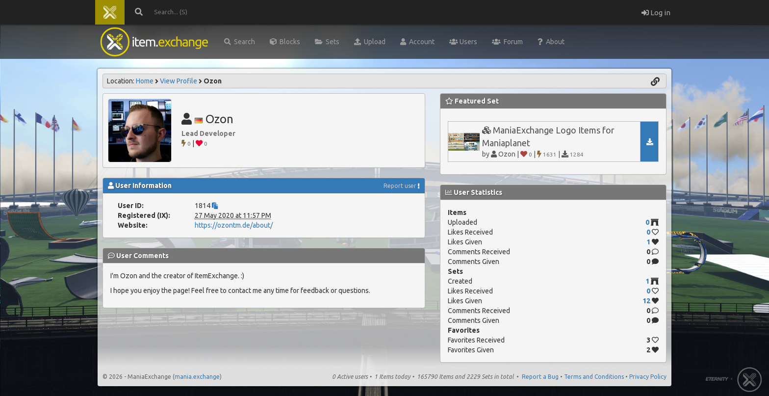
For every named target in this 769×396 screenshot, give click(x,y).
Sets (327, 42)
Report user (400, 186)
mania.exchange (197, 376)
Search (239, 42)
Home (145, 81)
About (551, 42)
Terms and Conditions (594, 376)
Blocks (285, 42)
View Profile (178, 81)
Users (463, 42)
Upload (369, 42)
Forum (507, 42)
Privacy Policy (647, 376)
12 (646, 301)
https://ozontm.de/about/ (234, 225)
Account (417, 42)
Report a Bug (540, 376)
